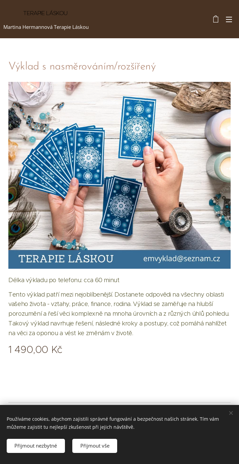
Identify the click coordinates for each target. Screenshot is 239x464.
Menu (229, 19)
